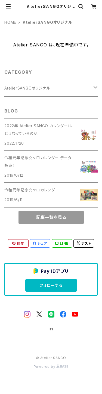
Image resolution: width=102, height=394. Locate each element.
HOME (10, 22)
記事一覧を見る (51, 217)
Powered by (51, 367)
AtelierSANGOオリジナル (27, 88)
